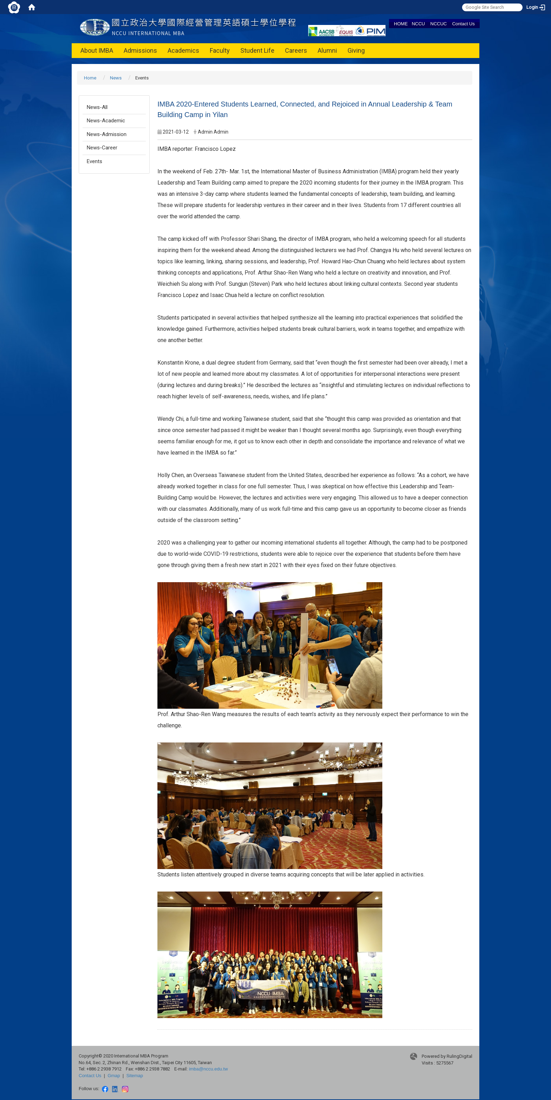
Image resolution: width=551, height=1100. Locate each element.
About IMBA (96, 50)
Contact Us (463, 23)
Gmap (114, 1075)
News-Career (102, 147)
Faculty (220, 50)
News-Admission (107, 134)
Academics (183, 50)
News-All (97, 107)
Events (94, 161)
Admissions (140, 50)
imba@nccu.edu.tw (208, 1069)
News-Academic (106, 120)
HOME (401, 23)
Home (90, 78)
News (116, 78)
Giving (356, 50)
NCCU (418, 23)
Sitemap (134, 1075)
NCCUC (438, 23)
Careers (296, 50)
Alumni (327, 50)
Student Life (257, 50)
